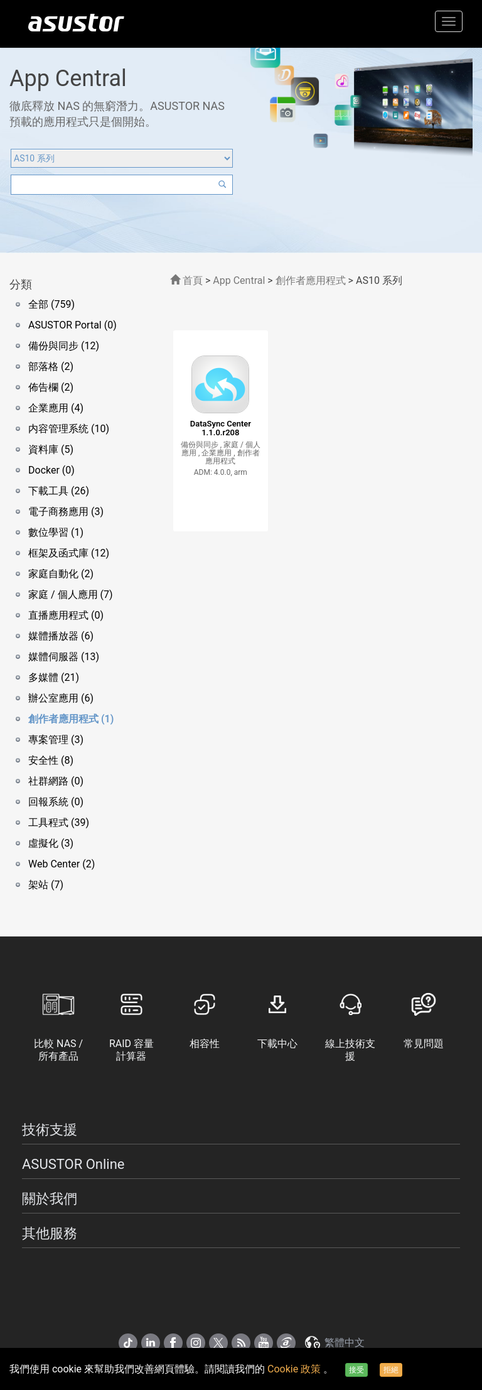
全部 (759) (51, 304)
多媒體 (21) (53, 677)
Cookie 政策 (295, 1369)
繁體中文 (334, 1343)
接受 (356, 1370)
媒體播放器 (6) (61, 636)
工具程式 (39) (58, 822)
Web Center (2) (61, 864)
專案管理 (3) (55, 740)
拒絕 (391, 1370)
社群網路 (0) (55, 781)
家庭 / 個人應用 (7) (70, 594)
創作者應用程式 (311, 280)
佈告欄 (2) (50, 387)
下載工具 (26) (58, 491)
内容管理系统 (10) (68, 429)
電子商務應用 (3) (66, 512)
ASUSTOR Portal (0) (72, 325)
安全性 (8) (50, 760)
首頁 (186, 280)
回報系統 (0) (55, 802)
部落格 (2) (50, 366)
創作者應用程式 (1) (71, 719)
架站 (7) (45, 885)
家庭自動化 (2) (61, 574)
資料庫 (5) (50, 449)
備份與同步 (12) (63, 346)
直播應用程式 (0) (66, 615)
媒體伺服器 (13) (63, 657)
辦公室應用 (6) (61, 698)
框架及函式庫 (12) (68, 553)
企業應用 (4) (55, 408)
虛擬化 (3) (50, 843)
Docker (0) (51, 470)
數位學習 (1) (55, 532)
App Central (239, 280)
